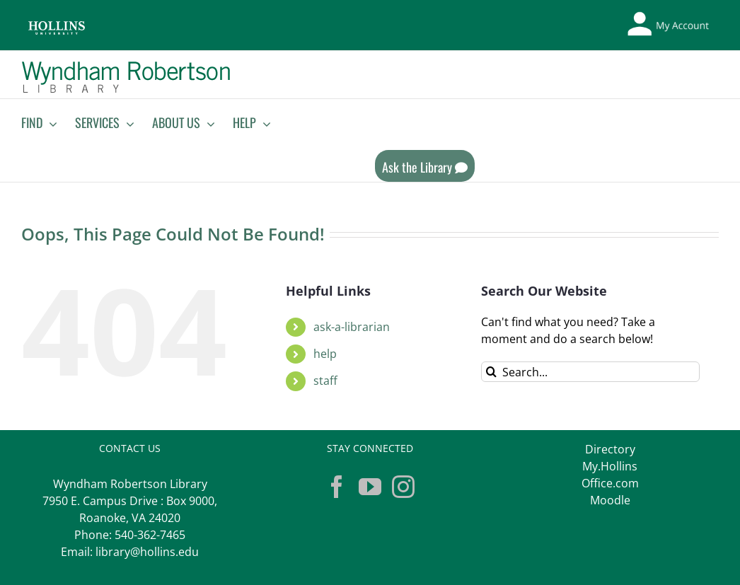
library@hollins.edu (147, 552)
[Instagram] (403, 486)
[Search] (491, 371)
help (325, 353)
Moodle (610, 500)
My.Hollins (609, 466)
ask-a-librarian (351, 327)
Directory (610, 449)
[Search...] (590, 371)
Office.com (610, 483)
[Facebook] (336, 486)
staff (325, 380)
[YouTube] (370, 486)
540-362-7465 (150, 535)
